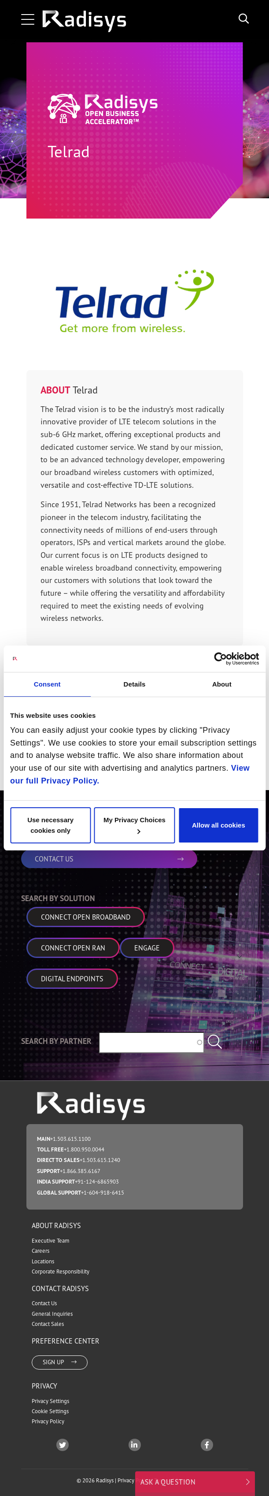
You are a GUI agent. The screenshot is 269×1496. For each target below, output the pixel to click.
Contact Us (44, 1303)
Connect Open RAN (73, 947)
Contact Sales (48, 1324)
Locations (43, 1261)
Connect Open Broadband (85, 917)
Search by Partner (56, 1041)
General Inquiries (52, 1314)
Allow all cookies (218, 825)
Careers (40, 1251)
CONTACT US (109, 858)
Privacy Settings (50, 1401)
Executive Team (50, 1240)
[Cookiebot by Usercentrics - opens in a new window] (220, 658)
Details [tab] (135, 684)
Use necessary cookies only (50, 825)
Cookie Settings (50, 1411)
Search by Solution (58, 898)
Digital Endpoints (72, 978)
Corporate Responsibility (60, 1271)
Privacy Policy (48, 1421)
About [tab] (222, 684)
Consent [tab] (47, 684)
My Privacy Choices (134, 825)
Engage (147, 947)
